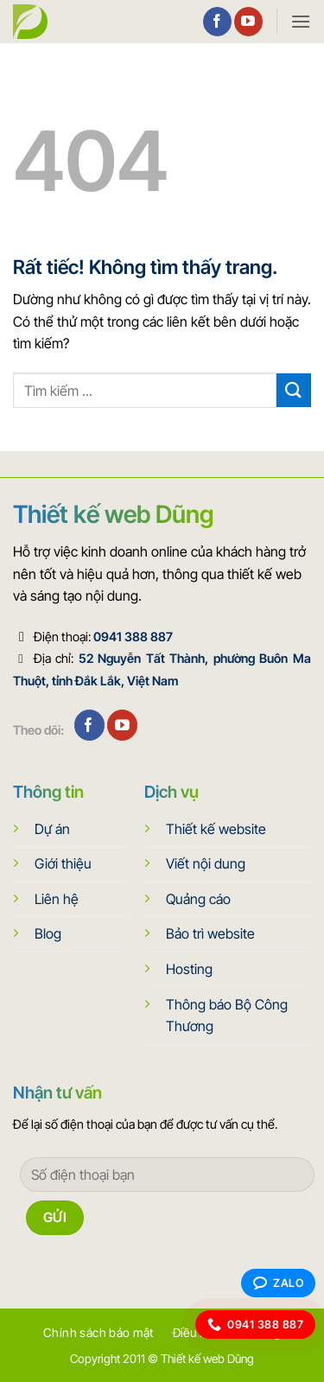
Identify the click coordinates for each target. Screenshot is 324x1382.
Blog (48, 933)
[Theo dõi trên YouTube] (248, 21)
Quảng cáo (198, 899)
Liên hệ (57, 899)
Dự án (52, 828)
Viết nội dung (205, 863)
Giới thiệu (63, 863)
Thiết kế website (216, 828)
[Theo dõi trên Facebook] (217, 21)
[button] (300, 21)
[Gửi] (293, 390)
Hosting (189, 969)
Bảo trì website (210, 933)
